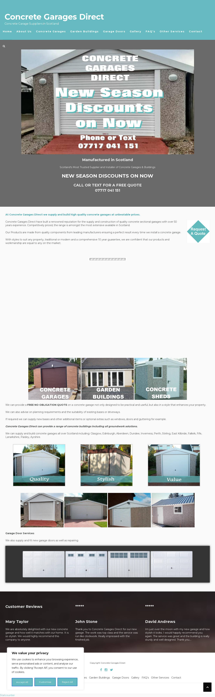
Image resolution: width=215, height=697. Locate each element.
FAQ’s (150, 31)
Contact (195, 31)
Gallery (135, 31)
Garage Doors (114, 31)
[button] (4, 47)
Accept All (67, 682)
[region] (45, 669)
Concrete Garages (51, 31)
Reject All (45, 682)
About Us (24, 31)
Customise (22, 682)
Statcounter (7, 695)
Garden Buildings (84, 31)
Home (7, 31)
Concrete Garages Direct (54, 16)
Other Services (172, 31)
